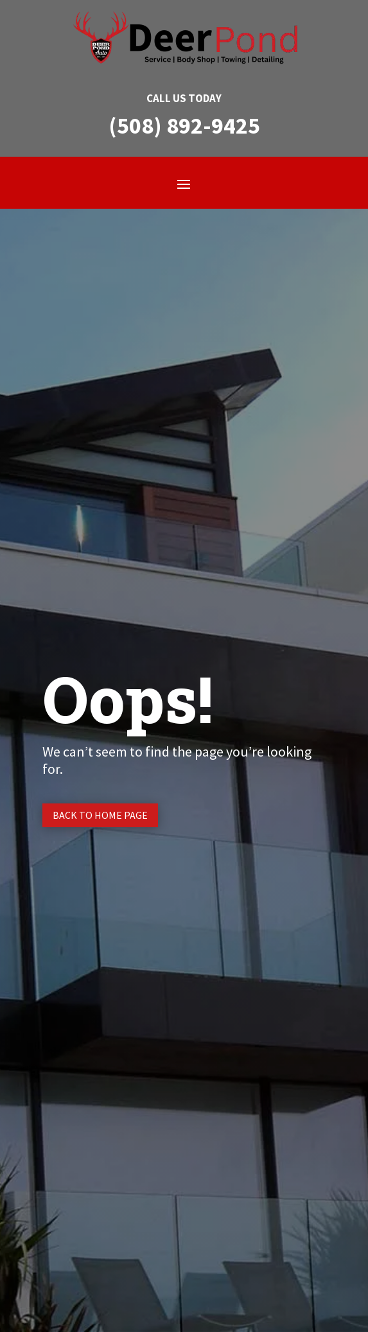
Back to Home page (100, 815)
